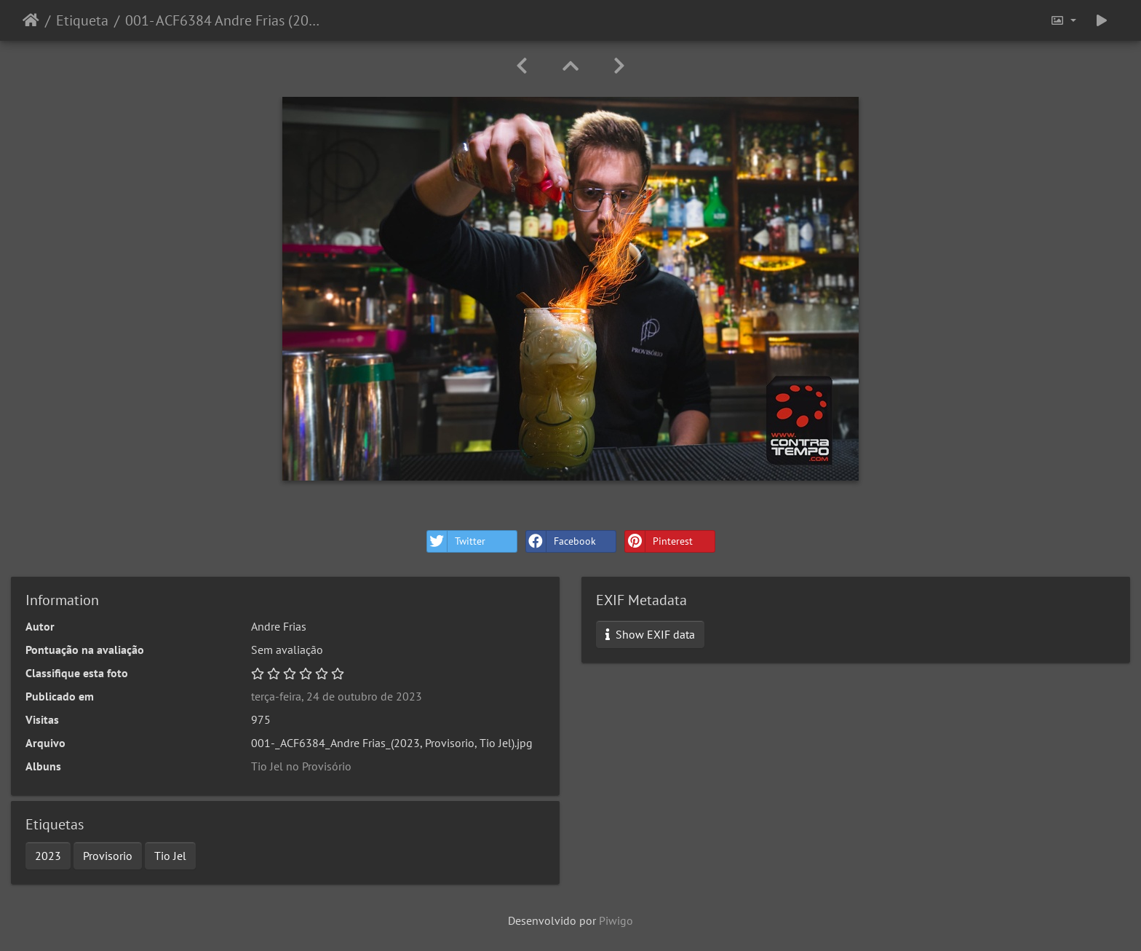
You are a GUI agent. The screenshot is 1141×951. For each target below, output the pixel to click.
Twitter (456, 541)
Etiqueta (82, 20)
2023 (48, 855)
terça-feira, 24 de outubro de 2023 (336, 696)
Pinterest (659, 541)
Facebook (561, 541)
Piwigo (616, 920)
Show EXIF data (650, 634)
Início (31, 20)
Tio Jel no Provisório (301, 766)
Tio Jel (170, 855)
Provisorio (107, 855)
